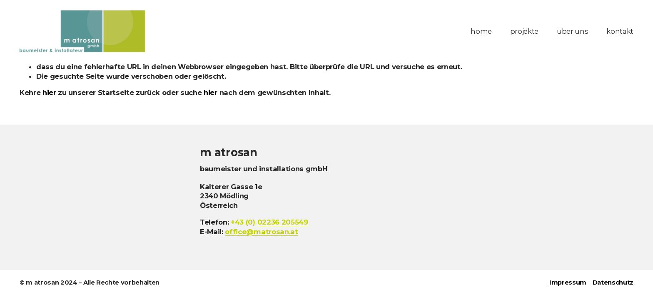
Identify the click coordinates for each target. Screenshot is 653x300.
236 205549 (282, 222)
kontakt (619, 31)
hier (49, 92)
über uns (572, 31)
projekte (524, 31)
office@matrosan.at (261, 232)
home (481, 31)
